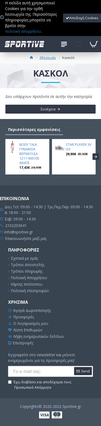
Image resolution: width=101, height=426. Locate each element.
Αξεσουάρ (48, 57)
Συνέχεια (48, 109)
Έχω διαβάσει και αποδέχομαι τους (39, 384)
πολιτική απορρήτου (23, 31)
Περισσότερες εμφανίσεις (34, 129)
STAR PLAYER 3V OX (79, 146)
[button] (95, 156)
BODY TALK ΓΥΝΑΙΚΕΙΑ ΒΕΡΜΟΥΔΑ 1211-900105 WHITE (29, 153)
